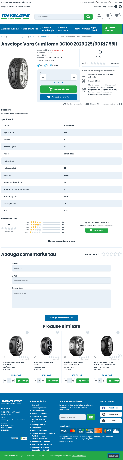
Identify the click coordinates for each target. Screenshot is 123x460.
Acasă (3, 37)
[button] (120, 356)
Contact (35, 405)
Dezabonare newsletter (41, 447)
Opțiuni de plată (38, 419)
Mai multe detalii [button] (79, 456)
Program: (4, 423)
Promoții (86, 29)
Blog (104, 7)
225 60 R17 (43, 37)
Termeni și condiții (39, 430)
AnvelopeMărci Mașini (48, 29)
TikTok (109, 420)
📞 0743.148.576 (102, 2)
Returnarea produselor (41, 422)
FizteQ (71, 441)
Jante (77, 29)
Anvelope (11, 37)
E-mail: (15, 275)
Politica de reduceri (40, 439)
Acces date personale (41, 442)
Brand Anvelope (31, 29)
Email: (3, 418)
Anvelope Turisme (10, 29)
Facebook (110, 408)
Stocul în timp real (39, 413)
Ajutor (110, 7)
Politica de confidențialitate (43, 433)
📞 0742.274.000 (115, 2)
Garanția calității (39, 425)
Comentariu (18, 288)
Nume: (15, 263)
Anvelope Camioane (63, 29)
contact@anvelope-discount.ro (18, 2)
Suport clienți (94, 29)
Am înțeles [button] (113, 456)
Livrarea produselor (40, 408)
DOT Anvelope (38, 411)
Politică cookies (38, 436)
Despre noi (97, 7)
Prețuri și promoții (39, 416)
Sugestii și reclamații (40, 450)
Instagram (110, 414)
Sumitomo (33, 37)
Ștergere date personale (42, 444)
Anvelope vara (22, 37)
